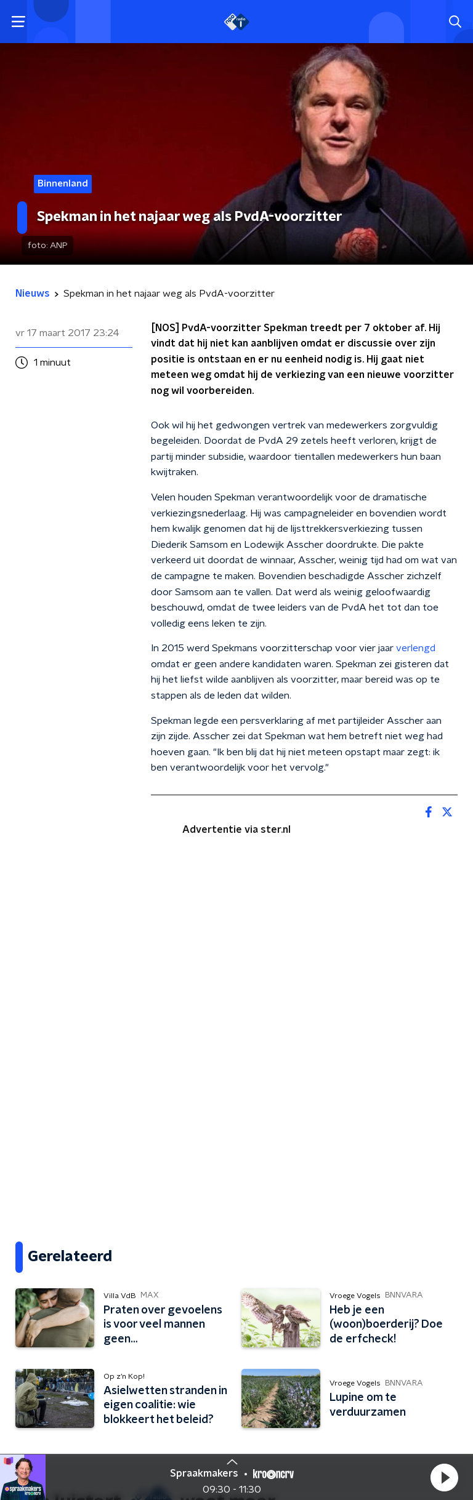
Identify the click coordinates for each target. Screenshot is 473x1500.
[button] (444, 1477)
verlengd (415, 648)
